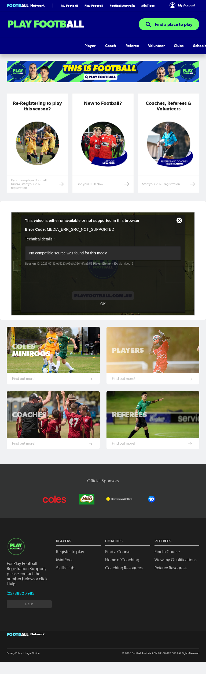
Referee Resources (170, 575)
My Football (69, 13)
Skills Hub (136, 54)
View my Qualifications (174, 567)
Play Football (93, 13)
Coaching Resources (122, 575)
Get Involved (173, 54)
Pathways (115, 54)
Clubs (80, 54)
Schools (96, 54)
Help (154, 54)
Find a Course (116, 560)
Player (12, 54)
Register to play (69, 560)
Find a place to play (169, 32)
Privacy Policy (14, 661)
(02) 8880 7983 (21, 602)
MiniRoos (147, 13)
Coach (27, 54)
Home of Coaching (121, 567)
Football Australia (122, 13)
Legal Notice (32, 661)
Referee (43, 54)
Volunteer (63, 54)
